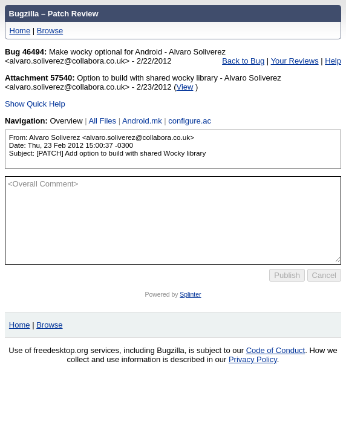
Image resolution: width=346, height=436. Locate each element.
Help (333, 60)
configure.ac (189, 120)
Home (20, 30)
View (185, 86)
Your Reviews (295, 60)
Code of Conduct (275, 350)
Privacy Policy (253, 359)
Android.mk (142, 120)
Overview (66, 120)
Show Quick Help (35, 103)
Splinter (190, 294)
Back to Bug (243, 60)
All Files (103, 120)
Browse (50, 30)
